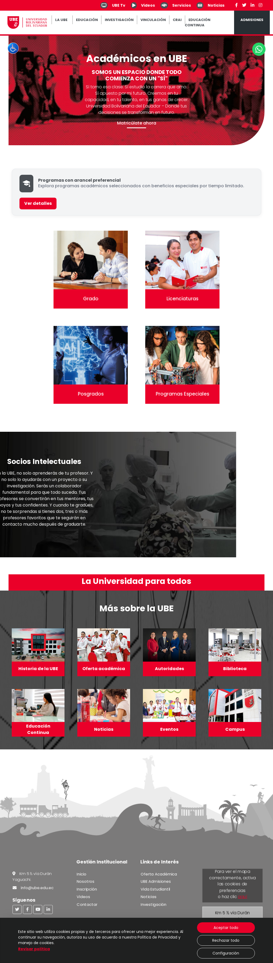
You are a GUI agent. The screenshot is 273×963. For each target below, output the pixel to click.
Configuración (225, 953)
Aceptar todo (226, 927)
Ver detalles (38, 203)
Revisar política (34, 949)
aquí (242, 897)
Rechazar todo (225, 940)
